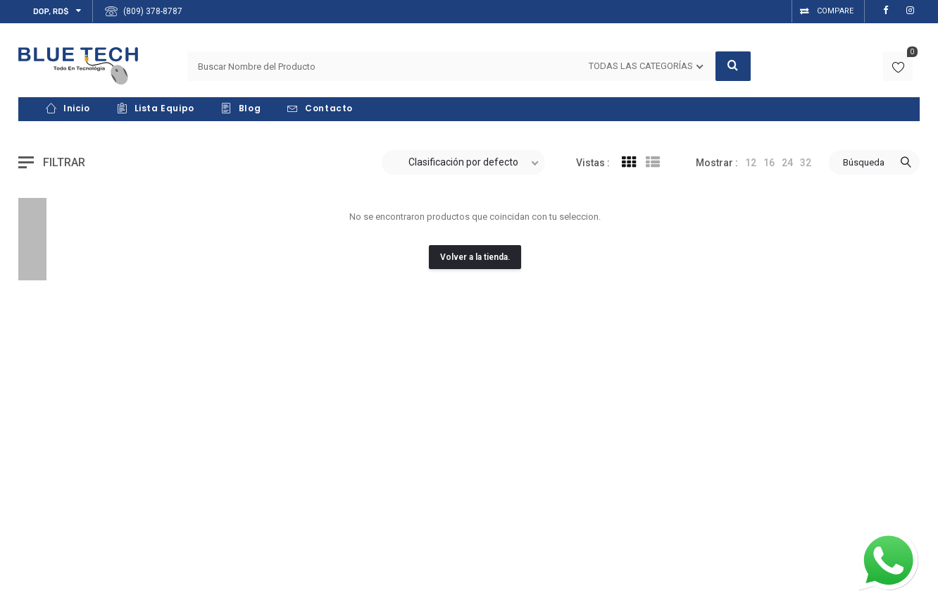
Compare (835, 10)
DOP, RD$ (50, 11)
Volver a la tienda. (475, 257)
